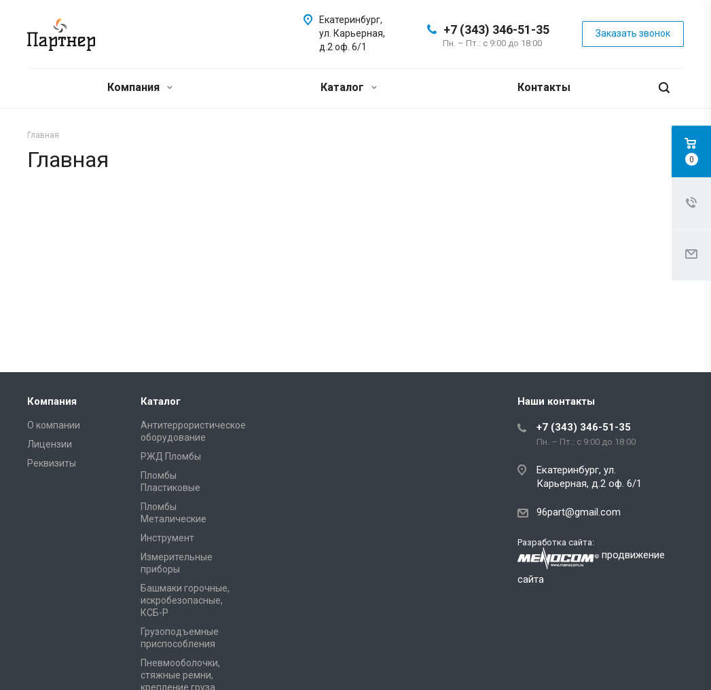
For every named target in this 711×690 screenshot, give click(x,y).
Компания (139, 87)
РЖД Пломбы (171, 456)
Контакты (543, 87)
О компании (53, 425)
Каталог (349, 87)
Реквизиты (51, 463)
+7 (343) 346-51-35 (496, 29)
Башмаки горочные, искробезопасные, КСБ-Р (185, 600)
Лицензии (49, 444)
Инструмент (167, 537)
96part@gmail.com (578, 512)
